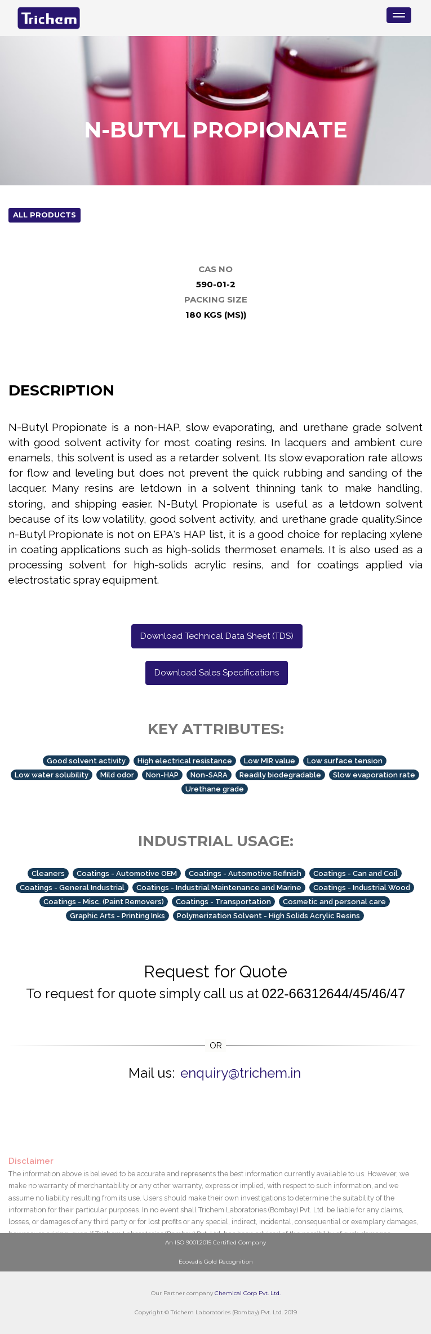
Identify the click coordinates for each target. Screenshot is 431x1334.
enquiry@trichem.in (240, 1073)
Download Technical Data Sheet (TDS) (217, 636)
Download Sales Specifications (216, 673)
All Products (44, 214)
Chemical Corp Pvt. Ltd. (248, 1293)
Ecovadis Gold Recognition (216, 1261)
